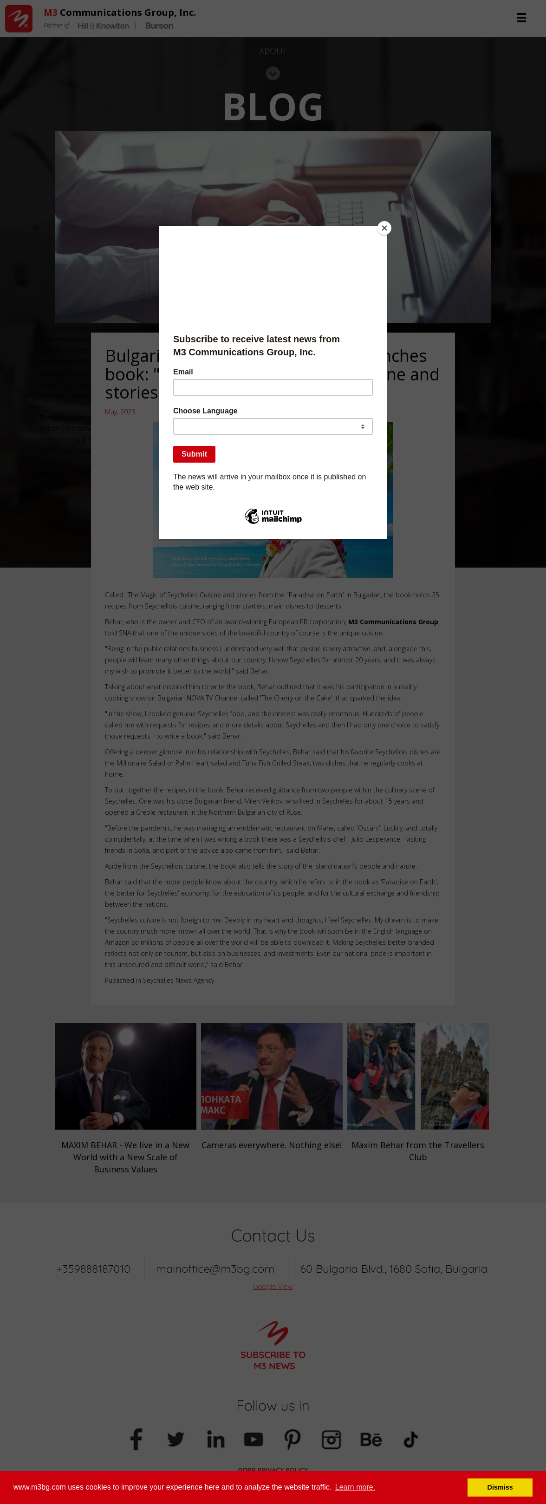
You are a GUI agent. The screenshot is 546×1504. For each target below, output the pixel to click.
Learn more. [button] (355, 1487)
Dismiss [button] (500, 1487)
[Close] (384, 228)
